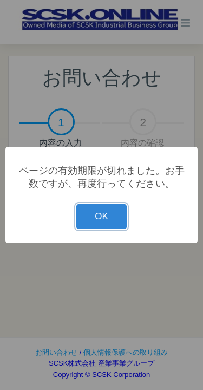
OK (101, 216)
